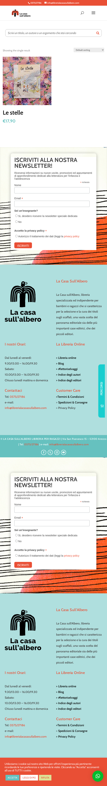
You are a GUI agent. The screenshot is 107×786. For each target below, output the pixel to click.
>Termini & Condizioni (70, 396)
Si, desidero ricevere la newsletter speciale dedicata (47, 216)
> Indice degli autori (68, 374)
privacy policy (71, 236)
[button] (97, 776)
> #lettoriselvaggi (67, 369)
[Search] (97, 33)
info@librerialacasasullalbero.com (26, 408)
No (19, 221)
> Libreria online (66, 358)
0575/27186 (17, 396)
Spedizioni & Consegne (72, 402)
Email (18, 198)
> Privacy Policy (65, 736)
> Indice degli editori (68, 380)
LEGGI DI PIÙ (29, 777)
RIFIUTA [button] (45, 777)
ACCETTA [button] (12, 777)
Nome (17, 185)
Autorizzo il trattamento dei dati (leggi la (48, 236)
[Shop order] (89, 50)
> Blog (60, 363)
